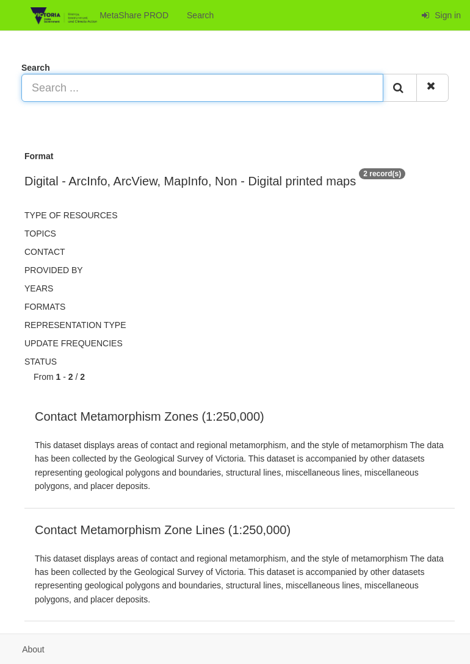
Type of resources (70, 215)
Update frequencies (73, 343)
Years (38, 288)
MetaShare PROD (99, 15)
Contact (44, 252)
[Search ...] (202, 88)
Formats (44, 307)
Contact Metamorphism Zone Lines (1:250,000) (163, 530)
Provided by (53, 270)
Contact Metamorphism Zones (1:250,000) (149, 416)
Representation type (75, 325)
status (40, 361)
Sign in (441, 15)
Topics (40, 233)
